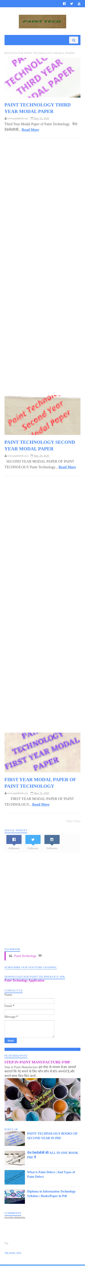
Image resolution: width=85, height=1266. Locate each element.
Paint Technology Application (24, 982)
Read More (30, 130)
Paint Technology (25, 957)
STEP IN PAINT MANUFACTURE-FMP (37, 1064)
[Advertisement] (43, 265)
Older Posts (73, 823)
